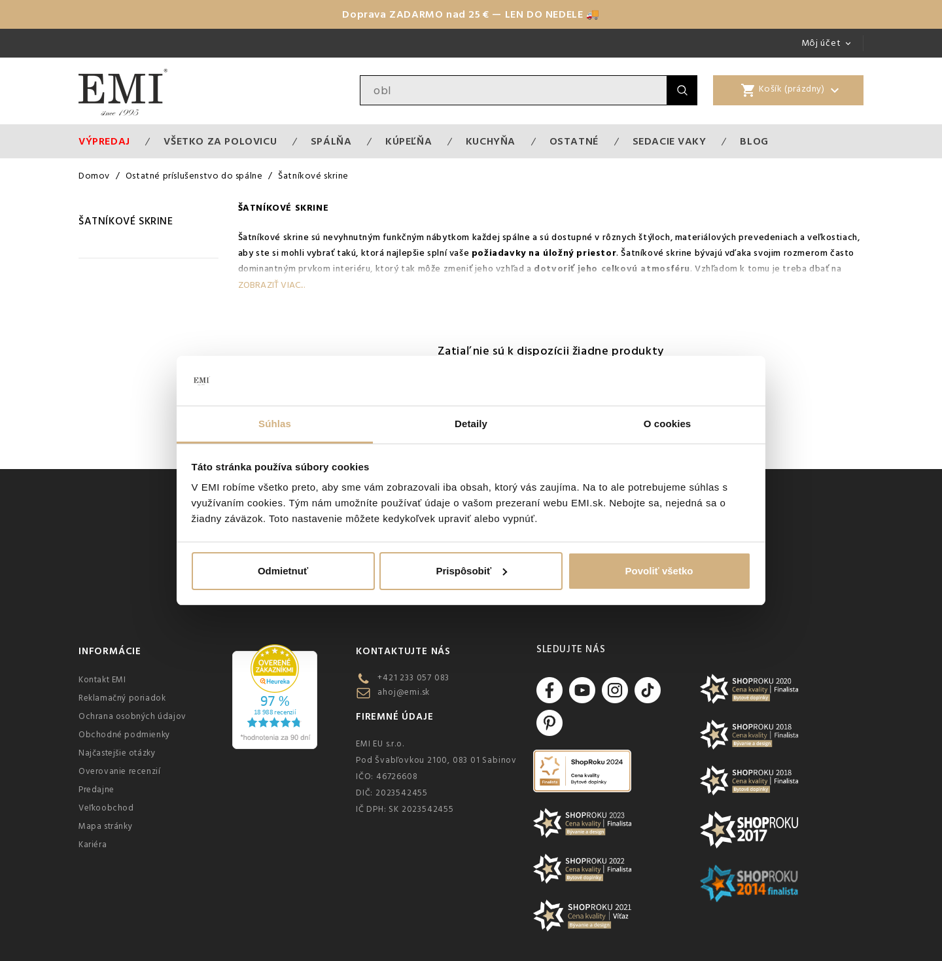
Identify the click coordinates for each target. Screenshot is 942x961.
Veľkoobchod (106, 808)
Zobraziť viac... (271, 285)
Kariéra (92, 844)
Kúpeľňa (408, 141)
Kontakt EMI (102, 680)
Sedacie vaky (669, 141)
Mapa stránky (105, 826)
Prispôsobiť (471, 570)
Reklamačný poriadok (122, 698)
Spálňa (331, 141)
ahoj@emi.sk (403, 692)
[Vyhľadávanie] (513, 90)
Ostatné (574, 141)
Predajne (96, 789)
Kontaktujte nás (403, 651)
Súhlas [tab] (274, 423)
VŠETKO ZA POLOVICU (220, 141)
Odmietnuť (283, 570)
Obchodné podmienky (124, 735)
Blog (754, 141)
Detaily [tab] (471, 423)
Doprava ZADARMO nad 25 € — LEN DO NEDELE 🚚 (470, 14)
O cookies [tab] (667, 423)
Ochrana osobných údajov (132, 716)
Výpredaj (104, 141)
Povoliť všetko (659, 570)
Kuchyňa (490, 141)
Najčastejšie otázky (116, 753)
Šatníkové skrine (125, 221)
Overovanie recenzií (119, 771)
